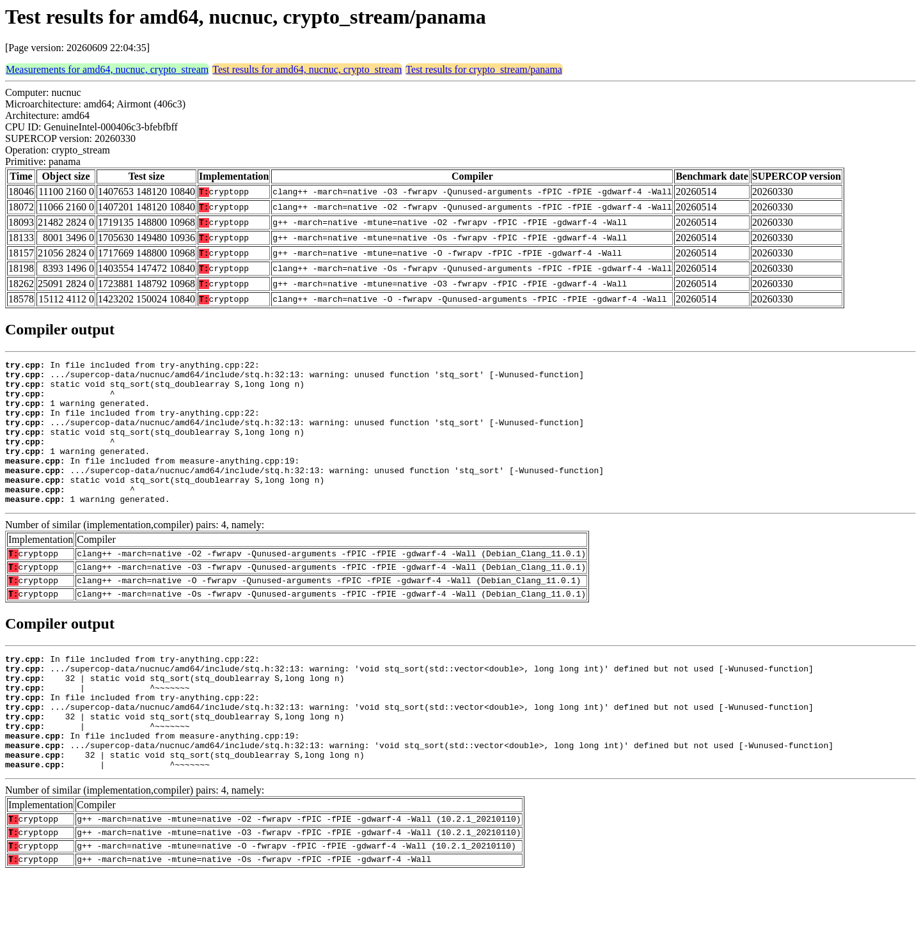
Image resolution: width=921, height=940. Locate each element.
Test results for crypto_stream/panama (483, 69)
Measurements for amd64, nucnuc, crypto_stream (107, 69)
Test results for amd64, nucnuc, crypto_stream (307, 69)
